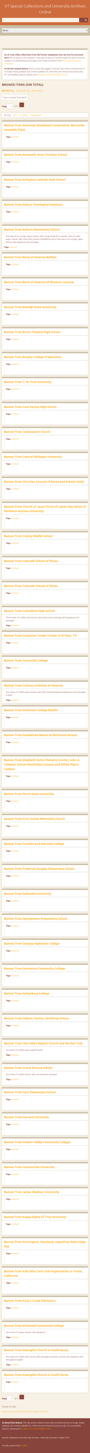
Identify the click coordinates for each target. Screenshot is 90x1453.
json (30, 1411)
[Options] (81, 20)
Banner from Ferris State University (29, 794)
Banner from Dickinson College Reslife (31, 710)
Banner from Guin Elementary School (30, 1092)
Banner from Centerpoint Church (27, 431)
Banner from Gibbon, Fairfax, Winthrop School (36, 1018)
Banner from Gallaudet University (27, 893)
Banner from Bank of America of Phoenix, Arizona (39, 282)
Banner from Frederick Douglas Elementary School (39, 868)
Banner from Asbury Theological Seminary (33, 204)
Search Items (37, 91)
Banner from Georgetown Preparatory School (35, 918)
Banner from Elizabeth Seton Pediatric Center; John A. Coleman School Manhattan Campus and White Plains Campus (42, 764)
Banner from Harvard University (26, 1117)
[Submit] (86, 20)
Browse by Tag (23, 91)
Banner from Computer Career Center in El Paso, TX (40, 635)
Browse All (8, 91)
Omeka (24, 1445)
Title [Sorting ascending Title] (15, 115)
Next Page (21, 105)
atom (4, 1411)
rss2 (45, 1411)
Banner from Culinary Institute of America (33, 685)
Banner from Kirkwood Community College (34, 1325)
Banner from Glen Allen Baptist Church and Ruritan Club (43, 1043)
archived (15, 137)
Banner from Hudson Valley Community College (37, 1142)
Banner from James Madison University (31, 1192)
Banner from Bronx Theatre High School (32, 332)
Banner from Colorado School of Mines (31, 561)
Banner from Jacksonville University (29, 1167)
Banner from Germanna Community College (34, 968)
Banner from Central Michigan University (33, 456)
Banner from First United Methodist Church (34, 819)
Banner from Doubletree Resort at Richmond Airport (40, 735)
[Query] (45, 20)
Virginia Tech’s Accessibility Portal (36, 1429)
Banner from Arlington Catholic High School (34, 179)
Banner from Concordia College (26, 660)
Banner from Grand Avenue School (28, 1067)
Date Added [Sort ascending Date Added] (35, 115)
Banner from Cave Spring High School (30, 407)
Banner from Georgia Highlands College (32, 943)
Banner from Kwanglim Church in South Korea (36, 1350)
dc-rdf (14, 1411)
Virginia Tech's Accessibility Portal (52, 74)
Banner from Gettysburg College (26, 993)
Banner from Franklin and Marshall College (34, 843)
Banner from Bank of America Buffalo (30, 257)
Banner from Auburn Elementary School (32, 229)
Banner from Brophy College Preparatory (32, 357)
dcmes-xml (22, 1411)
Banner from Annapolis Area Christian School (35, 154)
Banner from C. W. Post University (27, 382)
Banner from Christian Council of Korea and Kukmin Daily (44, 481)
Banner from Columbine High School (29, 611)
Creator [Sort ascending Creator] (25, 115)
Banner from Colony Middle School (28, 536)
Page (7, 106)
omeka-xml (38, 1411)
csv (9, 1411)
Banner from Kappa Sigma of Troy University (35, 1217)
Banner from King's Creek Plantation (30, 1300)
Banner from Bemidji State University (30, 307)
